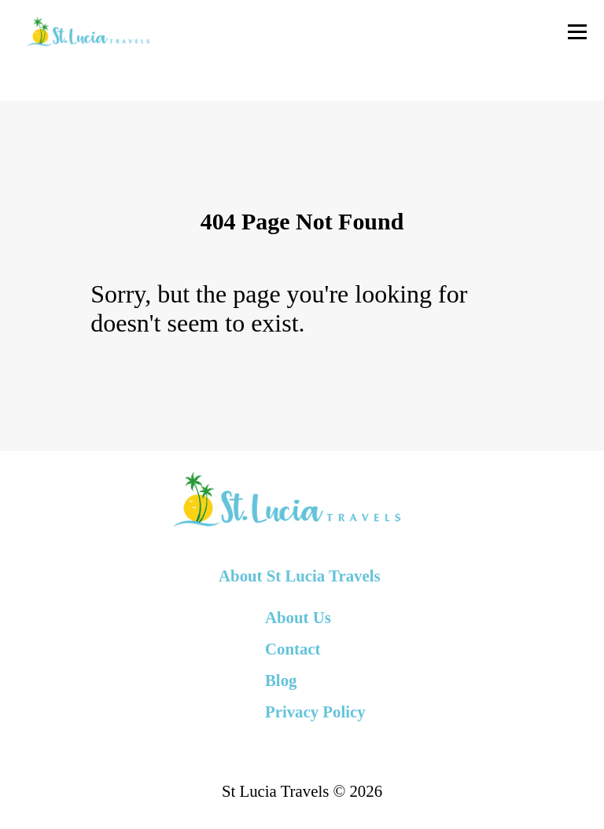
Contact (292, 649)
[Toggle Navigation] (577, 32)
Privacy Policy (315, 711)
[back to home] (88, 31)
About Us (298, 617)
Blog (280, 680)
